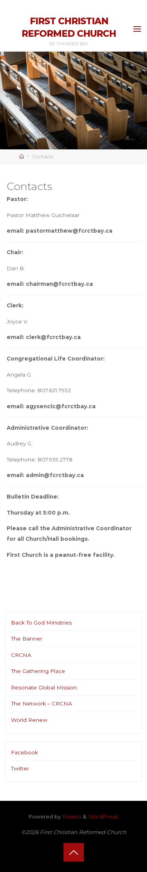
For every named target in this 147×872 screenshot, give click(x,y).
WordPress (103, 816)
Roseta (71, 816)
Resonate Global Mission (44, 687)
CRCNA (21, 655)
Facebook (24, 752)
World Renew (29, 720)
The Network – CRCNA (41, 703)
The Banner (26, 638)
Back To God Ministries (41, 622)
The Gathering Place (38, 671)
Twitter (20, 768)
